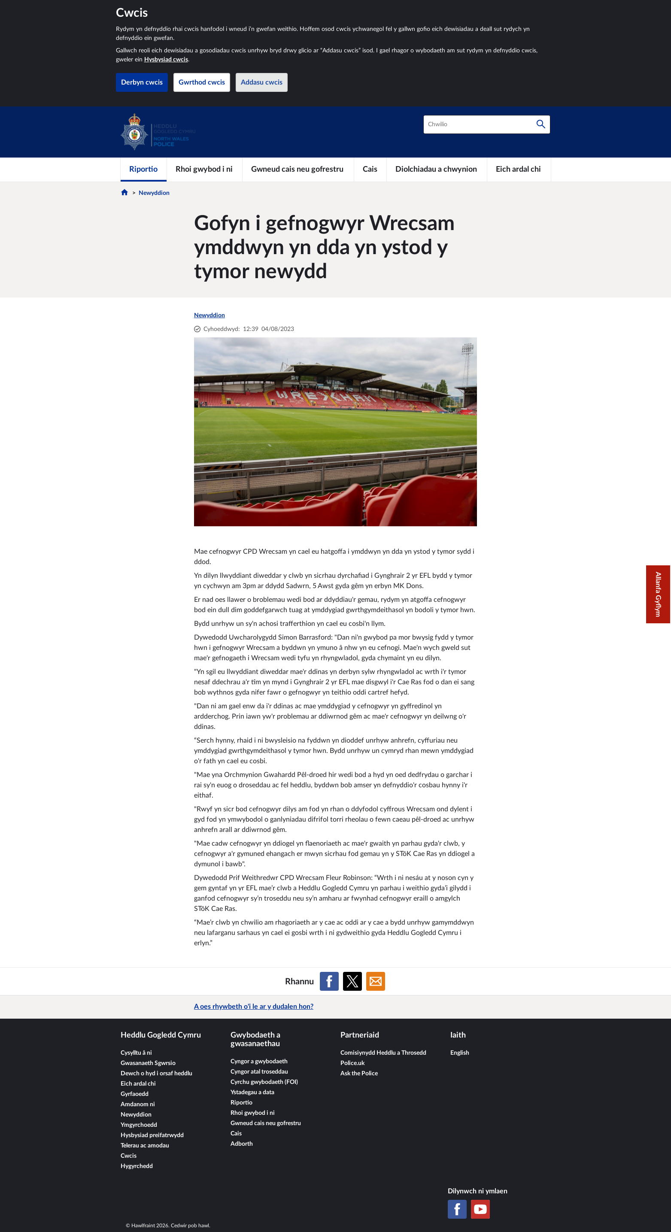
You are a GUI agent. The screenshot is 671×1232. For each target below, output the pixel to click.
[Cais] (370, 170)
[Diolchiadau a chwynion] (437, 170)
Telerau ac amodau (145, 1146)
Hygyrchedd (137, 1166)
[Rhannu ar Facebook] (329, 981)
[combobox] (486, 124)
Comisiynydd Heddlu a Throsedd (383, 1053)
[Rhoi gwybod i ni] (204, 170)
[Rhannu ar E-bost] (375, 981)
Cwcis (129, 1156)
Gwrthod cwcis (202, 82)
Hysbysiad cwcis (166, 60)
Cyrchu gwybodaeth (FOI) (264, 1082)
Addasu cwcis (261, 82)
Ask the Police (359, 1074)
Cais (236, 1134)
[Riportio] (144, 170)
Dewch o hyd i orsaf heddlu (156, 1074)
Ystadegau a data (252, 1092)
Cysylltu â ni (136, 1053)
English (459, 1053)
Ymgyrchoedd (139, 1125)
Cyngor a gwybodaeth (259, 1062)
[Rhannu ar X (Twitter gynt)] (352, 981)
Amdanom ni (138, 1105)
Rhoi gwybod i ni (253, 1113)
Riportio (241, 1103)
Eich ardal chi (138, 1084)
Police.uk (352, 1063)
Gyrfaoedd (135, 1094)
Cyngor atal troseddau (259, 1072)
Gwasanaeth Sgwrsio (148, 1063)
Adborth (242, 1144)
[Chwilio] (540, 124)
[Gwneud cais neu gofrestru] (298, 170)
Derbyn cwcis (142, 82)
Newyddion (154, 193)
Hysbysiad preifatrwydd (152, 1135)
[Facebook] (457, 1209)
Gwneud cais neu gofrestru (266, 1123)
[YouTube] (480, 1209)
